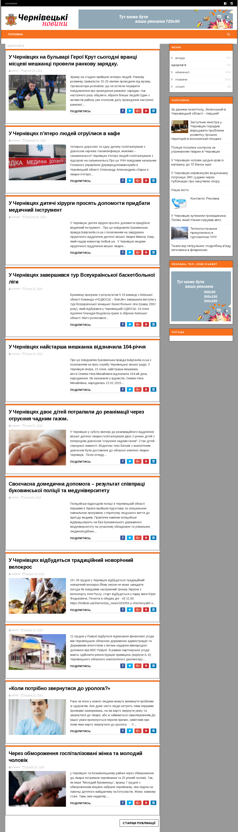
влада (180, 58)
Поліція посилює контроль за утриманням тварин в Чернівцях (195, 150)
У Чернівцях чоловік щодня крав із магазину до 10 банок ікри (197, 162)
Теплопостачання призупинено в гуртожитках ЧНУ (203, 233)
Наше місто (180, 190)
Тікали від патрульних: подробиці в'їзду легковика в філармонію (201, 248)
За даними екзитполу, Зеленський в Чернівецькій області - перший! (198, 112)
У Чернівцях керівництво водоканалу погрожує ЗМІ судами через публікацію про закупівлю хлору (199, 177)
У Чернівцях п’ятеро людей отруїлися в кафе (64, 133)
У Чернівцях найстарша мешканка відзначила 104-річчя (77, 347)
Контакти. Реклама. (205, 198)
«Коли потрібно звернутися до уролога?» (59, 688)
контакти (11, 3)
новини (181, 79)
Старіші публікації (139, 823)
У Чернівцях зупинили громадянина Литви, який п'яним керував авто (198, 218)
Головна (15, 34)
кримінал (182, 72)
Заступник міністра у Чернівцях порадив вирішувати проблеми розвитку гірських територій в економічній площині (197, 130)
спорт (180, 86)
